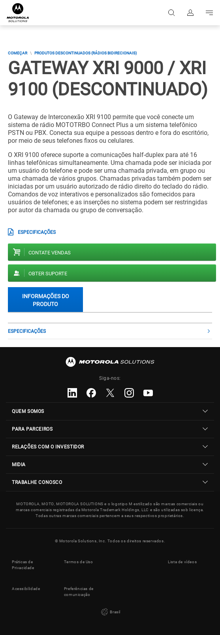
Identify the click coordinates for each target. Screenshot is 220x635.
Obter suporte (47, 273)
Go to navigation (209, 12)
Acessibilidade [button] (26, 588)
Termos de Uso (78, 562)
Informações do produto (45, 300)
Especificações (37, 232)
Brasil (110, 612)
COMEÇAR (17, 53)
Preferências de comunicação (79, 591)
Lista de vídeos (182, 562)
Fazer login (190, 12)
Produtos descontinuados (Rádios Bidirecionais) (85, 53)
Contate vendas (49, 253)
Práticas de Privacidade (23, 565)
